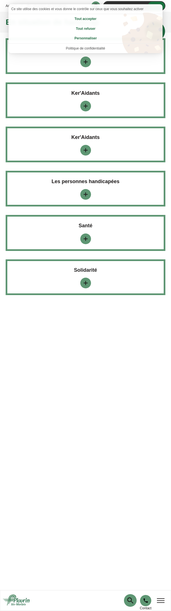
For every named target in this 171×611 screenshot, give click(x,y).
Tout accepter (86, 19)
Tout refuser (85, 29)
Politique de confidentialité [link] (85, 48)
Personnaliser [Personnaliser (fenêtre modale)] (85, 38)
